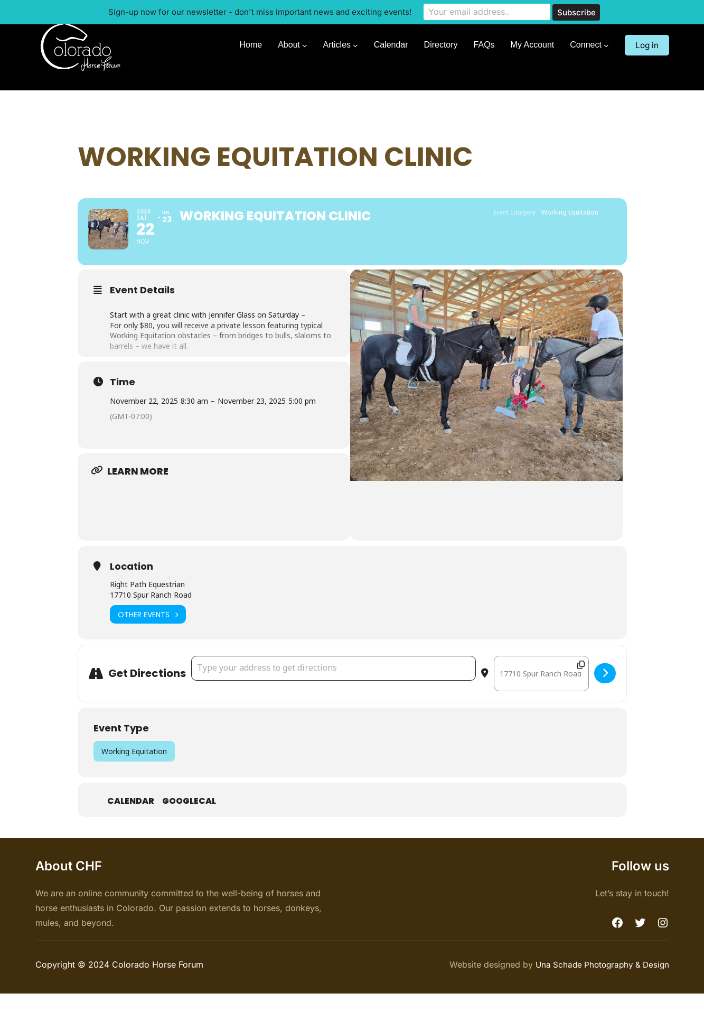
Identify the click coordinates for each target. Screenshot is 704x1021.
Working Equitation (134, 779)
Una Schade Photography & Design (599, 992)
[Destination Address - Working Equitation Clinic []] (541, 701)
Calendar (130, 829)
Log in (646, 45)
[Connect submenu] (604, 45)
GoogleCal (189, 829)
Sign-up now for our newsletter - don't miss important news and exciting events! (259, 11)
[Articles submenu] (353, 45)
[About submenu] (303, 45)
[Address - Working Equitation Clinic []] (333, 696)
